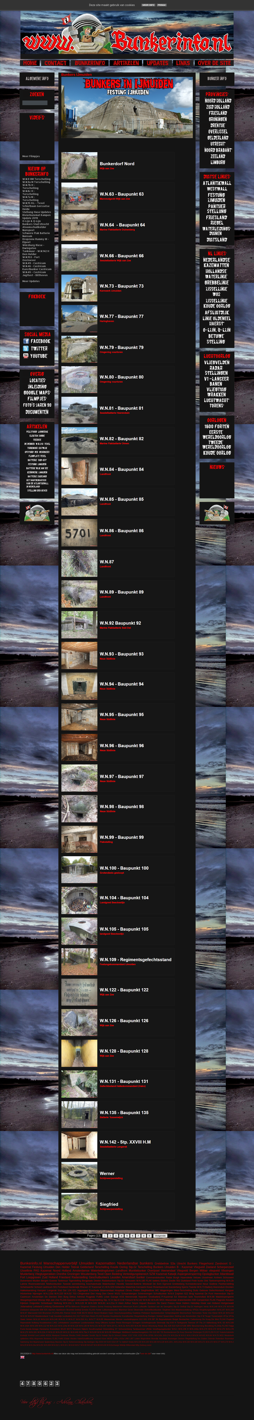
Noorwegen (172, 1339)
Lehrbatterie (63, 1322)
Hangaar (229, 1290)
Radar (169, 1277)
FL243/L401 (57, 1313)
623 (83, 1316)
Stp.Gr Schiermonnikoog (73, 1342)
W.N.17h (24, 1332)
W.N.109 (34, 1326)
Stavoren (58, 1342)
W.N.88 (97, 1345)
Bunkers (192, 1263)
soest (149, 1345)
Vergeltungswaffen (207, 1309)
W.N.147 (221, 1309)
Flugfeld (230, 1319)
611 (75, 1316)
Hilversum (127, 1306)
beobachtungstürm (140, 1332)
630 (194, 1300)
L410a (121, 1339)
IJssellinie (26, 1270)
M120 (63, 1329)
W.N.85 (155, 1300)
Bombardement (170, 1332)
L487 (132, 1339)
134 (69, 1290)
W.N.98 (210, 1296)
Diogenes (85, 1306)
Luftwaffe (143, 1306)
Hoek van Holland (210, 1303)
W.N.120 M (81, 1303)
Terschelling (102, 1267)
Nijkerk (85, 1329)
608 (41, 1309)
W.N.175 (221, 1329)
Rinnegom (127, 1322)
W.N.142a (193, 1329)
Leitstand (37, 1306)
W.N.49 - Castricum (34, 263)
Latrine (23, 1284)
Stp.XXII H (171, 1322)
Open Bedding (113, 1273)
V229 (140, 1335)
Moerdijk (154, 1339)
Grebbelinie (162, 1263)
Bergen (45, 1280)
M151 (117, 1293)
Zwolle (172, 1280)
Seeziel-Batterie (133, 1284)
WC (157, 1290)
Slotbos (164, 1280)
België (175, 1319)
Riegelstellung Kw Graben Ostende (200, 1339)
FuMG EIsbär (63, 1339)
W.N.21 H (63, 1319)
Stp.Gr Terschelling (140, 1267)
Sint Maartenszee (37, 1342)
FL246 (63, 1300)
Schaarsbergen (129, 1293)
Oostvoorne (58, 1306)
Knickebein (55, 1329)
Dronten (230, 1287)
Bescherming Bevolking (203, 1326)
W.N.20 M (24, 1345)
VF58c (151, 1335)
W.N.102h (24, 1326)
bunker (141, 1277)
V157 (130, 1335)
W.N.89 (93, 1332)
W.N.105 (145, 1342)
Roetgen (152, 1316)
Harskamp (44, 1329)
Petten (136, 1290)
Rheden (72, 1335)
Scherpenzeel (225, 1267)
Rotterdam (220, 1339)
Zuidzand (24, 1309)
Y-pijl (51, 1316)
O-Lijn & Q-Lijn (31, 220)
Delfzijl (78, 1309)
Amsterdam (37, 1296)
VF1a (225, 1316)
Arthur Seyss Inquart (136, 1303)
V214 (113, 1342)
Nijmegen (37, 1293)
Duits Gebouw (200, 1290)
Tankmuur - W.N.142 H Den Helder (35, 253)
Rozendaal (229, 1339)
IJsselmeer (207, 1277)
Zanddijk (58, 1316)
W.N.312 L (56, 1345)
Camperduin (203, 1300)
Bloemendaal (107, 1290)
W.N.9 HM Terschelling (36, 178)
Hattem (186, 1303)
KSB (79, 1313)
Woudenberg (88, 1273)
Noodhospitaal (95, 1329)
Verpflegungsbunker (162, 1329)
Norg (97, 1322)
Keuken (230, 1300)
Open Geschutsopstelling (120, 1313)
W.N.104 (137, 1342)
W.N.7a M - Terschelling (30, 198)
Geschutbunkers (99, 1277)
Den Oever (108, 1293)
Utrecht (181, 1263)
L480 (127, 1339)
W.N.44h (74, 1332)
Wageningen (166, 1290)
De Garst (162, 1303)
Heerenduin (220, 1293)
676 (149, 1319)
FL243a (217, 1326)
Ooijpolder (34, 1303)
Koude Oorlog (119, 1267)
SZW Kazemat (158, 1273)
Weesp (41, 1300)
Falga (231, 1326)
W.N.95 (99, 1319)
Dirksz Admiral (77, 1296)
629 (178, 1326)
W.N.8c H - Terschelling (30, 192)
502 (178, 1280)
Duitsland (186, 1280)
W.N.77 (92, 1319)
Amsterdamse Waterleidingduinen (93, 1270)
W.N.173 (212, 1329)
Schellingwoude (148, 1322)
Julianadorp (26, 1306)
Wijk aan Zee (52, 1300)
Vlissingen (227, 1270)
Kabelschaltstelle (227, 1332)
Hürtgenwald (227, 1303)
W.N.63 (202, 1335)
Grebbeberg (178, 1284)
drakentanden (184, 1300)
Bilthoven (75, 1306)
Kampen (41, 1290)
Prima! (162, 5)
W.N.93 (31, 1316)
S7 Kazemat (95, 1287)
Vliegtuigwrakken (45, 1273)
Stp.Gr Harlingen (195, 1306)
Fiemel (67, 1313)
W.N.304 (47, 1345)
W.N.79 (216, 1335)
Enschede (94, 1290)
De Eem (157, 1284)
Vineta (131, 1342)
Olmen (128, 1290)
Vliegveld (199, 1267)
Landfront (121, 1270)
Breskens (48, 1339)
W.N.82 (146, 1300)
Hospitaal (119, 1290)
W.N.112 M (44, 1326)
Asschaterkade (93, 1284)
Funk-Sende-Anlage (29, 1329)
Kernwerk (141, 1287)
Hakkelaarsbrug (28, 1290)
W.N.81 (101, 1303)
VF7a (68, 1306)
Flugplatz (90, 1296)
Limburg (47, 1306)
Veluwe (197, 1277)
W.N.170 (203, 1329)
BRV (189, 1326)
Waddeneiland (41, 1316)
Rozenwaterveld (36, 1284)
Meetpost (56, 1335)
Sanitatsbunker (157, 1313)
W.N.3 (183, 1335)
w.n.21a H (112, 1303)
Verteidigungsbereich (136, 1273)
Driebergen (197, 1332)
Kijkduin (24, 1303)
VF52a (195, 1309)
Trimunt (129, 1300)
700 (161, 1332)
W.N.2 (231, 1342)
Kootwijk (23, 1335)
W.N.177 (216, 1342)
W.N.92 (68, 1293)
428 (169, 1326)
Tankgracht (182, 1322)
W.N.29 (59, 1332)
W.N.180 (140, 1280)
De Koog (206, 1319)
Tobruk (75, 1267)
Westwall (147, 1284)
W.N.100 (230, 1322)
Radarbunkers (109, 1280)
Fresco (171, 1303)
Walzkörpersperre (225, 1296)
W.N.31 (66, 1332)
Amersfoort (128, 1277)
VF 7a (118, 1342)
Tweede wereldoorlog (74, 1284)
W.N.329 (109, 1287)
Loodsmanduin (88, 1322)
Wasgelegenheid (28, 1300)
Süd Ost (62, 1290)
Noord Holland (62, 1270)
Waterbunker (108, 1284)
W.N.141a (178, 1342)
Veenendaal (168, 1270)
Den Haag (95, 1293)
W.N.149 (213, 1306)
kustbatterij (67, 1316)
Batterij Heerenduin (215, 1287)
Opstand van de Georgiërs (160, 1306)
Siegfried (166, 1309)
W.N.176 (222, 1306)
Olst (206, 1280)
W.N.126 (160, 1342)
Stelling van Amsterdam (185, 1316)
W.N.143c (158, 1335)
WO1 (162, 1300)
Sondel (92, 1335)
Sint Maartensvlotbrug (181, 1309)
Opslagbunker (210, 1273)
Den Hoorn (91, 1316)
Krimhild (31, 1335)
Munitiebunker (137, 1270)
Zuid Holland (50, 1277)
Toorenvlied (200, 1296)
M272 (69, 1329)
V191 (135, 1335)
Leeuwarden (82, 1300)
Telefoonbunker (54, 1284)
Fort (22, 1277)
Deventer (188, 1332)
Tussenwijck (216, 1316)
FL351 (55, 1339)
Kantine (106, 1316)
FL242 (99, 1316)
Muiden (36, 1280)
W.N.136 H (183, 1329)
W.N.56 (195, 1335)
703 (75, 1293)
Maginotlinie (145, 1339)
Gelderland (87, 1267)
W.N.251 (39, 1345)
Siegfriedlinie (147, 1290)
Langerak (52, 1290)
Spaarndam (168, 1316)
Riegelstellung (140, 1316)
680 (158, 1332)
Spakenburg (50, 1342)
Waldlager (116, 1332)
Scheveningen (145, 1293)
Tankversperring (217, 1280)
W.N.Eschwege (113, 1345)
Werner (119, 1319)
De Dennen (51, 1296)
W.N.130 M (84, 1326)
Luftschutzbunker (110, 1309)
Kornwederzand (194, 1284)
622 (186, 1293)
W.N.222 (230, 1313)
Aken (121, 1303)
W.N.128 (74, 1326)
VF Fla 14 (200, 1322)
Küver (150, 1287)
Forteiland (63, 1287)
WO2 (221, 1335)
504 (150, 1332)
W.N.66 (209, 1335)
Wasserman (109, 1319)
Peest (118, 1322)
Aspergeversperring (189, 1273)
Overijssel (153, 1270)
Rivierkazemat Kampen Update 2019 (36, 216)
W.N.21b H (42, 1332)
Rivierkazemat (160, 1287)
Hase (178, 1303)
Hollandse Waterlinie (125, 1287)
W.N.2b (230, 1280)
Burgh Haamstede (182, 1277)
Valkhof (125, 1342)
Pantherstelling (226, 1284)
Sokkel (159, 1316)
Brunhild (70, 1309)
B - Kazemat (184, 1267)
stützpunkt (34, 1309)
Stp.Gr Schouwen (126, 1280)
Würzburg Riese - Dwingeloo (33, 247)
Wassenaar (171, 1300)
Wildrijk (122, 1345)
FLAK (213, 1300)
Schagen (136, 1322)
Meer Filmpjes (31, 156)
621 (74, 1290)
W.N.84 (230, 1306)
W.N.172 (209, 1342)
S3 (175, 1296)
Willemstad (130, 1345)
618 (154, 1332)
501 (55, 1287)
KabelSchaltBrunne (85, 1339)
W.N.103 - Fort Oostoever (31, 259)
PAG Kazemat (43, 1270)
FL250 (210, 1332)
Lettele (42, 1335)
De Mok (215, 1319)
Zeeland (211, 1267)
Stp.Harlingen (89, 1342)
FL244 (222, 1319)
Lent (37, 1335)
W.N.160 (230, 1309)
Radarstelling (80, 1277)
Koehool (97, 1339)
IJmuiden (86, 1263)
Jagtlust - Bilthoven (35, 275)
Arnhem (218, 1277)
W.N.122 (54, 1326)
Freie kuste (197, 1280)
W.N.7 (77, 1345)
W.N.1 (174, 1329)
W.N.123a (48, 1293)
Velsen (29, 1319)
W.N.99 (108, 1332)
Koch (135, 1306)
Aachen (51, 1309)
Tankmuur (63, 1280)
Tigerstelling (75, 1280)
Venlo (206, 1306)
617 (79, 1316)
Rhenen (84, 1287)
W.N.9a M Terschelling (36, 181)
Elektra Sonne (97, 1306)
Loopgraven (33, 1277)
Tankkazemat (139, 1329)
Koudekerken (46, 1322)
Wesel (144, 1326)
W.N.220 (58, 1293)
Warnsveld (33, 1313)
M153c (48, 1335)
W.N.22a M (175, 1335)
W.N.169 (194, 1342)
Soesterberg (174, 1287)
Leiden (137, 1339)
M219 (90, 1313)
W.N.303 (130, 1326)
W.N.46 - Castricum (34, 266)
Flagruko (220, 1300)
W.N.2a (121, 1326)
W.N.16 (221, 1313)
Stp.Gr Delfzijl (179, 1306)
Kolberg (35, 1322)
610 (174, 1326)
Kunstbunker (128, 1316)
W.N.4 (189, 1335)
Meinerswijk (131, 1296)
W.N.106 (153, 1342)
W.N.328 (92, 1303)
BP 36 (155, 1319)
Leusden (115, 1277)
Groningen (73, 1273)
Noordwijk (163, 1339)
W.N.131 (94, 1326)
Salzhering (24, 1342)
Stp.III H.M (118, 1300)
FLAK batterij (153, 1280)
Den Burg (63, 1296)
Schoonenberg (125, 1329)
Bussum (151, 1303)
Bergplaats (87, 1280)
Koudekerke (115, 1316)
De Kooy (180, 1332)
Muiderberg (27, 1273)
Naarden (142, 1296)
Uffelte (149, 1329)
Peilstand (145, 1313)
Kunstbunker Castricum (37, 269)
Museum (77, 1329)
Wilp (137, 1345)
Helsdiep (195, 1303)
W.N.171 (201, 1342)
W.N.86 (137, 1326)
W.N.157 (102, 1326)
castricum (48, 1287)
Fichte (98, 1309)
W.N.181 (33, 1332)
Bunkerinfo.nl (31, 1263)
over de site (146, 1353)
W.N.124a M (64, 1326)
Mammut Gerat (126, 1309)
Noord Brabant (101, 1313)
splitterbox (24, 1339)
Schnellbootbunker (153, 1309)
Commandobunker (155, 1277)
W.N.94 (100, 1332)
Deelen (97, 1280)
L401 (55, 1322)
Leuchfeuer (75, 1322)
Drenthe (61, 1273)
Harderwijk (73, 1287)
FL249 (205, 1332)
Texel (100, 1273)
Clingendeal (83, 1293)
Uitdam (124, 1335)
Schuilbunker (160, 1293)
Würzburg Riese (155, 1326)
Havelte (120, 1284)
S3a (172, 1263)
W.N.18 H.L (112, 1326)
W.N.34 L (64, 1345)
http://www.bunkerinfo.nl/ (42, 1353)
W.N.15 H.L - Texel (33, 202)
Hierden (73, 1339)
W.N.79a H (84, 1332)
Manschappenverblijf (60, 1263)
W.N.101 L (68, 1303)
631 (145, 1319)
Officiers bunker (108, 1322)
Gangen (71, 1300)
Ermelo (85, 1309)
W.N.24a (32, 1345)
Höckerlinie (26, 1293)
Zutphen (179, 1293)
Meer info (148, 5)
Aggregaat (82, 1290)
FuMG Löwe (103, 1296)
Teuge (208, 1316)
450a (31, 1339)
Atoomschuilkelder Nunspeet (34, 229)
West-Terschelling (183, 1290)
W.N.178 (230, 1329)
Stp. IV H (108, 1300)
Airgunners (38, 1339)
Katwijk (172, 1273)
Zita (165, 1326)
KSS (122, 1296)
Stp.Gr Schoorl (114, 1335)
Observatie (139, 1309)
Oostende (64, 1335)
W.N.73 (201, 1287)
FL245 (225, 1326)
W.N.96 (103, 1345)
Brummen (47, 1313)
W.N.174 (166, 1335)
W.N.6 (171, 1293)
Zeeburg (143, 1345)
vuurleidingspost (130, 1319)
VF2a (231, 1316)
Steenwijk (161, 1322)
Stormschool (185, 1313)
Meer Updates (31, 281)
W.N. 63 (221, 1322)
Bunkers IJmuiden (164, 1267)
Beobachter (184, 1319)
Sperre (185, 1287)
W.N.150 (186, 1342)
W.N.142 (138, 1300)
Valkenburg (211, 1322)
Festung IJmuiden (43, 1267)
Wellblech (126, 1332)
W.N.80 (84, 1345)
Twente (192, 1287)
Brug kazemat (196, 1293)
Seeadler (85, 1335)
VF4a (145, 1335)
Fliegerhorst (206, 1263)
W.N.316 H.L (82, 1319)
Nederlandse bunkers (135, 1263)
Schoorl (38, 1287)
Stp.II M (200, 1316)
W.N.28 (23, 1316)
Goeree (53, 1280)
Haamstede (25, 1322)
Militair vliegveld (210, 1270)
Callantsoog (195, 1319)
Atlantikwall (227, 1273)
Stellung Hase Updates (36, 211)
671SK (183, 1326)
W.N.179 (224, 1342)
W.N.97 (23, 1313)
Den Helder (63, 1267)
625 (46, 1309)
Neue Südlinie (210, 1284)
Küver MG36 (107, 1339)
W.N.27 (71, 1319)
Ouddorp (136, 1313)
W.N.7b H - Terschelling (30, 186)
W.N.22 (51, 1332)
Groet (73, 1313)
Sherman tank (185, 1296)
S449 (78, 1335)
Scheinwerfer (27, 1287)
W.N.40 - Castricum (34, 272)
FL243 (92, 1309)
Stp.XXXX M (100, 1342)
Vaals (22, 1319)
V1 (103, 1287)
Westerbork (229, 1335)
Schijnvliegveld (172, 1313)
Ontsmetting (108, 1329)
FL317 (216, 1332)
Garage (114, 1296)
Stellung (57, 1303)
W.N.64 (72, 1345)
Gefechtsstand (216, 1290)
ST (116, 1329)
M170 (84, 1313)
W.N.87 (90, 1345)
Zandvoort (221, 1263)
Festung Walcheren (113, 1306)
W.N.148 (54, 1319)
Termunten (197, 1313)
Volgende (160, 1235)
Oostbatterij (154, 1296)
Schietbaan (46, 1303)
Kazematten (105, 1263)
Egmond (167, 1284)
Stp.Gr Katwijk (102, 1335)
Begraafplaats (165, 1319)
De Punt (209, 1293)
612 (141, 1319)
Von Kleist (212, 1313)
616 (40, 1313)
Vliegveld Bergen (187, 1270)
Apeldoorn (61, 1309)
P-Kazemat (167, 1296)
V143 (108, 1342)
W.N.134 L (169, 1342)
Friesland (64, 1277)
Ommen (181, 1339)
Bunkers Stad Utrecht (35, 224)
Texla (204, 1313)
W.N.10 (36, 1319)
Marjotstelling (96, 1300)
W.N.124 (45, 1319)
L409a (115, 1339)
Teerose (191, 1322)
